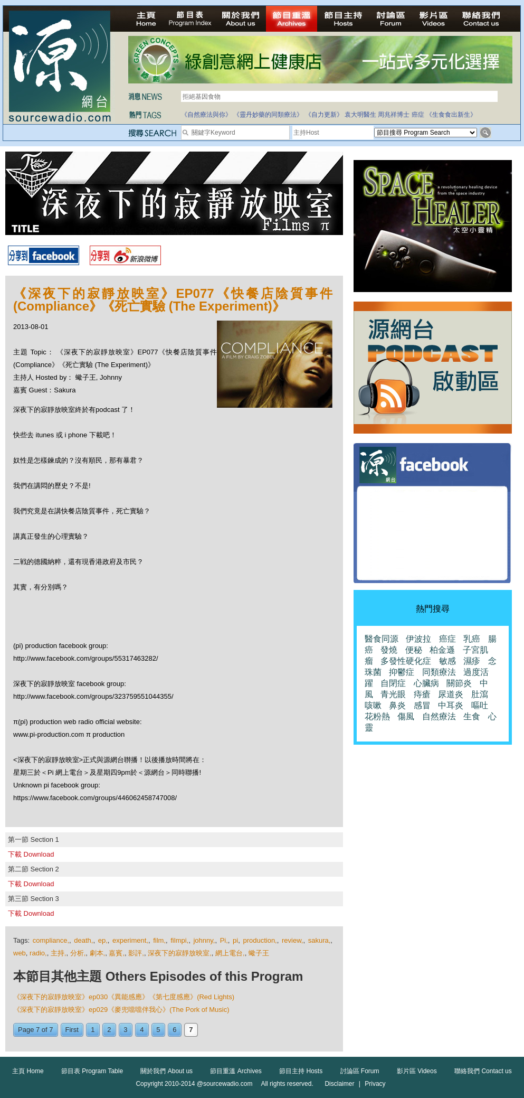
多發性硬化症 (405, 660)
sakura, (319, 940)
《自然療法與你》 (206, 114)
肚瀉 (479, 694)
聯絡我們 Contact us (483, 1071)
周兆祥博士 (393, 114)
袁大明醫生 (360, 114)
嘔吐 (479, 705)
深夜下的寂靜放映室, (180, 953)
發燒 (388, 649)
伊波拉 (418, 638)
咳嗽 (373, 705)
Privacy (375, 1083)
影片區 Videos (417, 1071)
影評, (136, 953)
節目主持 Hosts (300, 1071)
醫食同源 (381, 638)
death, (83, 940)
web (19, 953)
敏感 (447, 660)
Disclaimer (339, 1083)
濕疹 (471, 660)
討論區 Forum (359, 1071)
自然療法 (439, 716)
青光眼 (393, 694)
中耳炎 (450, 705)
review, (292, 940)
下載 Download (31, 854)
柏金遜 (442, 649)
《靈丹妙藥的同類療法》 (268, 114)
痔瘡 (422, 694)
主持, (58, 953)
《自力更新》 (324, 114)
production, (260, 940)
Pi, (224, 940)
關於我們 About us (166, 1071)
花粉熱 (377, 716)
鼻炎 (397, 705)
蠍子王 (259, 953)
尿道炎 (450, 694)
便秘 (413, 649)
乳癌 (471, 638)
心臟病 (426, 683)
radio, (38, 953)
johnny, (204, 940)
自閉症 (393, 683)
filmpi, (179, 940)
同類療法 (439, 672)
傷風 (405, 716)
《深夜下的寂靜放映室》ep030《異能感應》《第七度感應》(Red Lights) (123, 997)
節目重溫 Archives (235, 1071)
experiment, (130, 940)
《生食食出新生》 (451, 114)
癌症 (418, 114)
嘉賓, (117, 953)
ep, (103, 940)
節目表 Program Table (92, 1071)
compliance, (51, 940)
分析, (78, 953)
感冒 (422, 705)
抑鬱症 (401, 672)
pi (235, 940)
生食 (471, 716)
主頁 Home (27, 1071)
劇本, (98, 953)
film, (159, 940)
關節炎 (459, 683)
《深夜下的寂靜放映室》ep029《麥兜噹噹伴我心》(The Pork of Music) (121, 1009)
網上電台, (230, 953)
